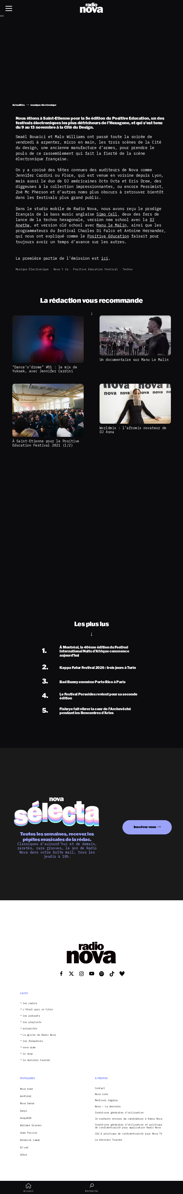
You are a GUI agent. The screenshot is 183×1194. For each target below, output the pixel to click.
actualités (30, 1028)
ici (104, 258)
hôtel (23, 1154)
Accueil (28, 1187)
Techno (128, 269)
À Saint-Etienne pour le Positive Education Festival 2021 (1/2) (45, 443)
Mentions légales (106, 1100)
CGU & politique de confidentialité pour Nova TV (128, 1133)
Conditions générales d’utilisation (119, 1112)
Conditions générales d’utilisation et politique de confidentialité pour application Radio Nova (128, 1126)
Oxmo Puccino (28, 1132)
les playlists (32, 1022)
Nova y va (61, 269)
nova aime (29, 1047)
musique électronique (32, 269)
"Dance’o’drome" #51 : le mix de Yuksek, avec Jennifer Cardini (44, 369)
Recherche (91, 1187)
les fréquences (33, 1041)
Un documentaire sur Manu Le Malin (134, 359)
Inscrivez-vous (145, 827)
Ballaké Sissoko (31, 1125)
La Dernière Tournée (108, 1139)
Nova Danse (27, 1103)
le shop (28, 1053)
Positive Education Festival (95, 269)
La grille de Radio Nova (39, 1035)
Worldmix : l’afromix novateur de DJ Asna (133, 430)
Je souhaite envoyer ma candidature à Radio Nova (128, 1118)
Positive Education (108, 236)
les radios (30, 1003)
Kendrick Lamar (30, 1140)
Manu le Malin (111, 225)
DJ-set (24, 1147)
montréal (25, 1096)
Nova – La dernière (108, 1106)
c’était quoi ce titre (38, 1009)
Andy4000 (25, 1118)
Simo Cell (106, 214)
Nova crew (101, 1094)
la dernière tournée (36, 1060)
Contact (100, 1088)
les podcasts (31, 1015)
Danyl (23, 1110)
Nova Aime (26, 1088)
